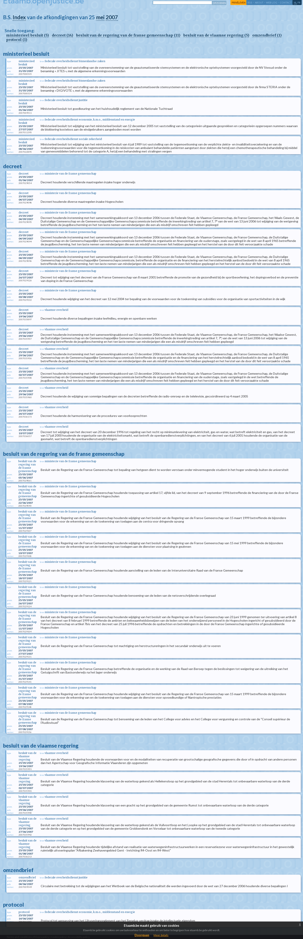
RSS (250, 2)
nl (295, 2)
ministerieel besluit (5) (27, 35)
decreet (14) (62, 35)
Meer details (161, 935)
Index (19, 17)
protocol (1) (16, 39)
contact (286, 2)
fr (299, 2)
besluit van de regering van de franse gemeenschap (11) (128, 35)
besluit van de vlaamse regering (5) (216, 35)
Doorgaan (142, 935)
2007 (112, 17)
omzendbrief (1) (267, 35)
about (259, 2)
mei (100, 17)
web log (271, 2)
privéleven (238, 2)
